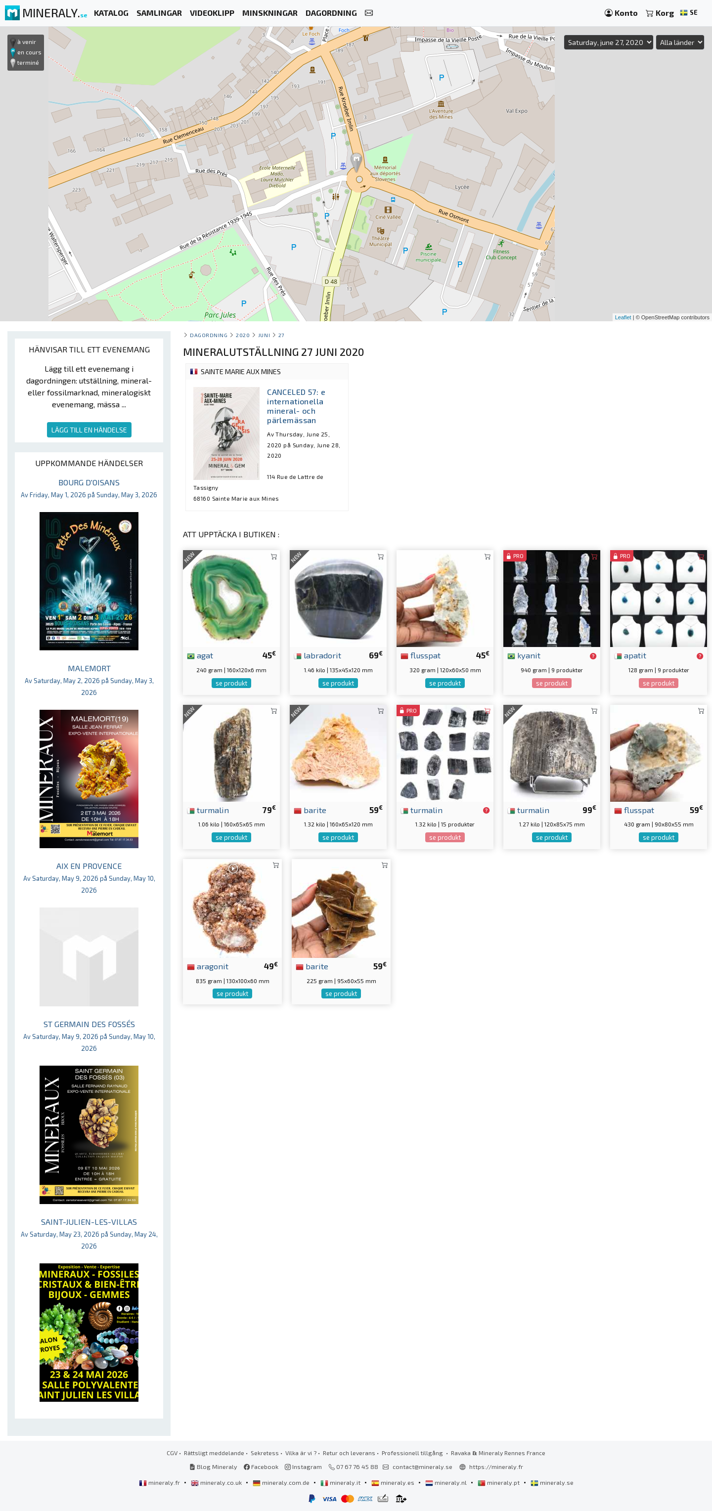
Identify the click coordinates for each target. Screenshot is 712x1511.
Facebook (261, 1466)
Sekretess (265, 1452)
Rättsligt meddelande (214, 1452)
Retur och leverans (349, 1452)
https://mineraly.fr (496, 1466)
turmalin (208, 810)
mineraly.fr (160, 1482)
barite (310, 810)
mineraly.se (552, 1482)
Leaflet (623, 317)
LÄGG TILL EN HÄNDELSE (89, 430)
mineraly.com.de (282, 1482)
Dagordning (208, 335)
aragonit (207, 966)
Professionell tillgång (413, 1452)
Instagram (303, 1466)
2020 (243, 335)
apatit (630, 655)
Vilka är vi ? (300, 1452)
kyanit (523, 655)
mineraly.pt (499, 1482)
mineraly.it (341, 1482)
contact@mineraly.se (422, 1466)
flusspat (420, 655)
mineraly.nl (446, 1482)
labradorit (317, 655)
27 (281, 335)
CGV (172, 1452)
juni (264, 335)
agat (200, 655)
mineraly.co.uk (217, 1482)
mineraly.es (393, 1482)
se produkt (231, 683)
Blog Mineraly (213, 1466)
